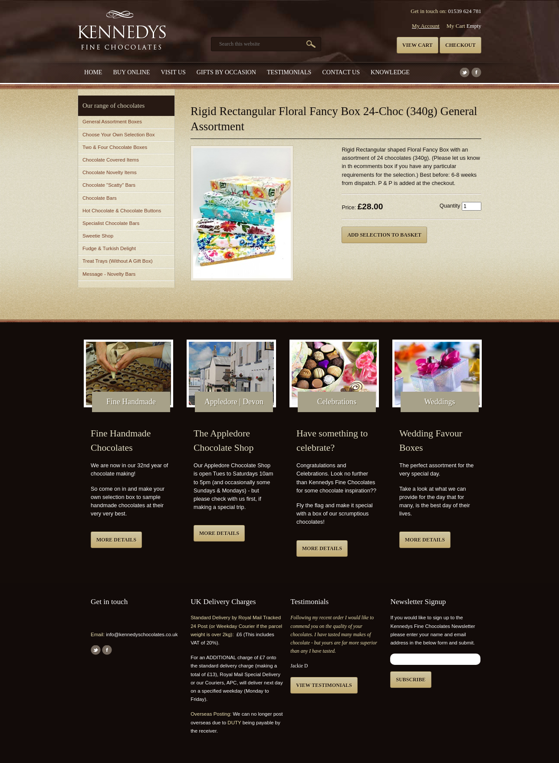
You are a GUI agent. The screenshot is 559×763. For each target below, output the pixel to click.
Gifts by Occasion (226, 72)
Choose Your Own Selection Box (118, 134)
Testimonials (289, 72)
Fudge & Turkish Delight (109, 248)
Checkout (460, 45)
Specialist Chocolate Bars (110, 223)
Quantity (450, 205)
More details (116, 540)
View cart (417, 45)
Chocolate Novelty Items (109, 172)
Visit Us (173, 72)
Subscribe (410, 680)
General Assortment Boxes (112, 121)
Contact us (341, 72)
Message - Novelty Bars (108, 274)
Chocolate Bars (99, 198)
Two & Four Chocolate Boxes (114, 147)
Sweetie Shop (97, 235)
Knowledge (390, 72)
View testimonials (324, 685)
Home (93, 72)
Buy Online (131, 72)
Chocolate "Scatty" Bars (108, 185)
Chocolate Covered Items (110, 159)
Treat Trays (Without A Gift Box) (117, 261)
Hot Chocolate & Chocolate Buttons (121, 210)
